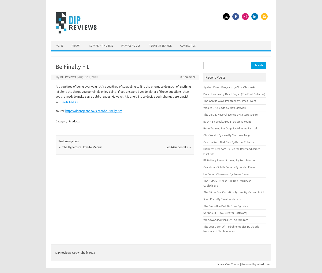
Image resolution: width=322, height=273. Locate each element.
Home (59, 45)
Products (74, 121)
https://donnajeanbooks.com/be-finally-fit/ (93, 111)
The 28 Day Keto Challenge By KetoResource (230, 114)
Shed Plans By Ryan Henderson (222, 199)
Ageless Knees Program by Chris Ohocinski (229, 87)
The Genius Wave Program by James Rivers (229, 100)
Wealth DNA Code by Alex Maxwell (224, 107)
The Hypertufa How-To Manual (80, 147)
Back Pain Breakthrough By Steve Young (227, 121)
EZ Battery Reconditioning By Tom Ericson (229, 160)
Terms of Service (160, 45)
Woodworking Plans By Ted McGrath (225, 219)
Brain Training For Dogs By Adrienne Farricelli (230, 128)
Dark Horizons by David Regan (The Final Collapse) (234, 94)
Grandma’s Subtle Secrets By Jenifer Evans (229, 167)
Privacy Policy (130, 45)
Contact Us (188, 45)
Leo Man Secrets (178, 147)
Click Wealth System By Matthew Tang (226, 135)
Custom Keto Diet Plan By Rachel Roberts (228, 142)
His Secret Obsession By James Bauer (226, 174)
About (76, 45)
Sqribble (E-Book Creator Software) (225, 212)
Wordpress (264, 264)
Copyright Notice (101, 45)
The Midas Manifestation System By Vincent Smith (233, 192)
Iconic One (224, 264)
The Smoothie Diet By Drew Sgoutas (225, 206)
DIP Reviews (68, 77)
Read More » (70, 101)
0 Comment (187, 77)
